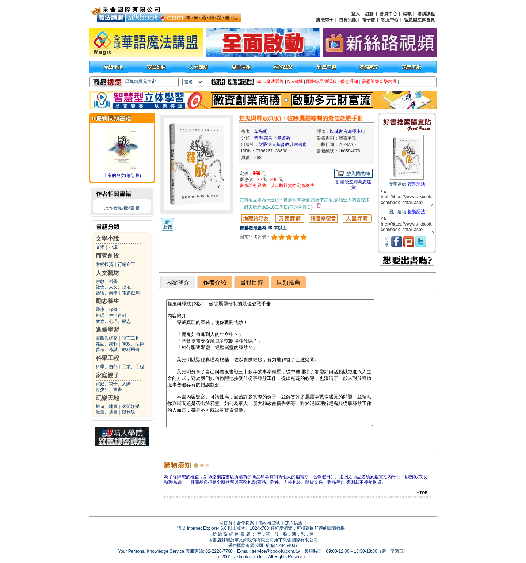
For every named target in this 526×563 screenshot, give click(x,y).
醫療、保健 (107, 309)
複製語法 (416, 184)
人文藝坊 (107, 273)
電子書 (368, 19)
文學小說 (107, 238)
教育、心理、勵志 (113, 321)
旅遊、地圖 (107, 406)
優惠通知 (349, 81)
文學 (100, 247)
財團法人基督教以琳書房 (283, 144)
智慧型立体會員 (419, 19)
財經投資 (104, 264)
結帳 (407, 13)
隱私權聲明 (270, 522)
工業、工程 (133, 366)
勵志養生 (107, 301)
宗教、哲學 (107, 281)
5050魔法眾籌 (270, 81)
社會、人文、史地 (113, 287)
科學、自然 (107, 366)
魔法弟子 (324, 19)
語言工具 (131, 338)
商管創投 (107, 256)
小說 (113, 247)
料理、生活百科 (111, 315)
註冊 (369, 13)
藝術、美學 (107, 292)
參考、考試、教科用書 (118, 349)
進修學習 (107, 329)
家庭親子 (107, 375)
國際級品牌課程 (321, 81)
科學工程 (107, 358)
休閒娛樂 (131, 406)
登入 (355, 13)
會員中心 (388, 13)
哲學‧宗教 (263, 138)
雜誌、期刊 (107, 344)
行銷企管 (126, 264)
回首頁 (225, 522)
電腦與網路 (107, 338)
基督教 (283, 138)
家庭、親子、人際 (113, 383)
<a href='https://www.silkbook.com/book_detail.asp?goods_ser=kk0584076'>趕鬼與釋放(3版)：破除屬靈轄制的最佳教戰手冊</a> (407, 197)
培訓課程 (426, 13)
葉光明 (260, 131)
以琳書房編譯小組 (347, 131)
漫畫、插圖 (107, 412)
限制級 (128, 412)
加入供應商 (296, 522)
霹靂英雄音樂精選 (379, 81)
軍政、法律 (133, 344)
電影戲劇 (131, 292)
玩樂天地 (107, 398)
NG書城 (295, 81)
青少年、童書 (109, 389)
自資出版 (348, 19)
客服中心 (390, 19)
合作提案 (245, 522)
